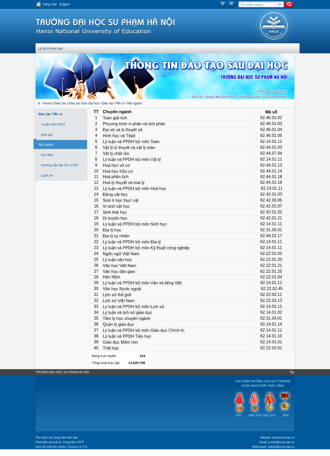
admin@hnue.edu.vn (281, 446)
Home (47, 103)
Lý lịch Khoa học (50, 48)
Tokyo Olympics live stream (18, 454)
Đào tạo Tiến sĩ (113, 103)
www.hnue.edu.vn (283, 437)
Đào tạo (60, 103)
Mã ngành (134, 103)
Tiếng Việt (49, 4)
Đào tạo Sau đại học (84, 103)
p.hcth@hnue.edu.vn (281, 442)
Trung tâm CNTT (73, 442)
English (65, 4)
